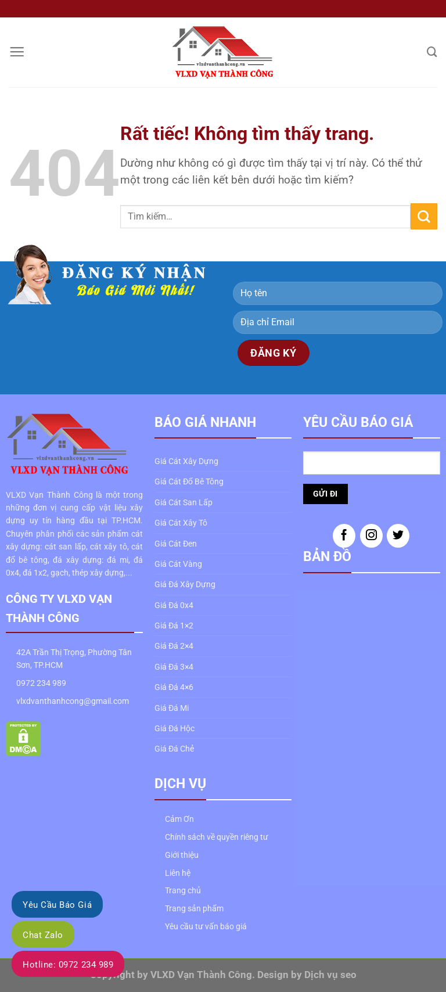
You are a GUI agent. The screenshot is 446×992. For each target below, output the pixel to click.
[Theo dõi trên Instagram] (371, 536)
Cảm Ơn (179, 819)
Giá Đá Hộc (174, 728)
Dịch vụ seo (330, 974)
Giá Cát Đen (175, 543)
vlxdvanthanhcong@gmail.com (72, 701)
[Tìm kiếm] (432, 52)
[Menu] (17, 52)
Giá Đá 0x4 (173, 605)
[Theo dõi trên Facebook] (344, 536)
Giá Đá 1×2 (173, 625)
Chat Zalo (43, 935)
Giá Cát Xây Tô (180, 522)
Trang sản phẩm (194, 908)
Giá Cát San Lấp (183, 502)
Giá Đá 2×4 (173, 645)
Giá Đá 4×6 (173, 687)
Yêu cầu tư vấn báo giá (206, 926)
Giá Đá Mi (171, 708)
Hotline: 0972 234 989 (68, 964)
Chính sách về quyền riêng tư (216, 837)
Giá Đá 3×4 (173, 666)
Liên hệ (177, 873)
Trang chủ (183, 890)
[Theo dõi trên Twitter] (398, 536)
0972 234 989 (41, 683)
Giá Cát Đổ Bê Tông (189, 481)
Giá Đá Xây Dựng (184, 584)
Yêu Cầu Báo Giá (57, 905)
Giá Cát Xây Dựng (186, 461)
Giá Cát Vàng (178, 564)
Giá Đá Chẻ (174, 748)
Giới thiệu (182, 855)
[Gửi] (424, 216)
